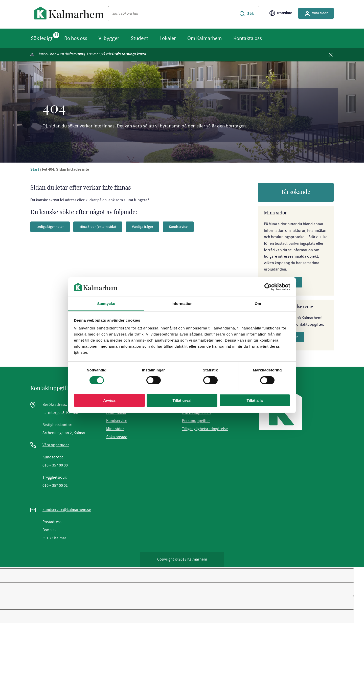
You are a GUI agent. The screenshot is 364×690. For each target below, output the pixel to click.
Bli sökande (296, 192)
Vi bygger (109, 38)
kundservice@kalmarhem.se (66, 510)
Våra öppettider (55, 445)
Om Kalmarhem (204, 38)
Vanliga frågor (142, 227)
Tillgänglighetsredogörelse (205, 429)
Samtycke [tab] (106, 303)
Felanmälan (116, 413)
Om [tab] (258, 303)
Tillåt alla (255, 400)
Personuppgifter (196, 421)
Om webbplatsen (196, 413)
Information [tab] (182, 303)
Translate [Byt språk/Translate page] (280, 13)
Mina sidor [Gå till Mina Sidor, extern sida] (316, 14)
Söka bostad (116, 437)
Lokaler (168, 38)
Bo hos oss (75, 38)
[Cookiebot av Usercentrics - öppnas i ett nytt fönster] (268, 287)
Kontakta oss (247, 38)
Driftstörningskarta (130, 54)
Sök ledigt (42, 38)
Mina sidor (115, 429)
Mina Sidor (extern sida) (97, 227)
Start (34, 170)
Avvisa (109, 400)
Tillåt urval (182, 400)
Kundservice (178, 227)
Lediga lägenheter (50, 227)
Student (139, 38)
